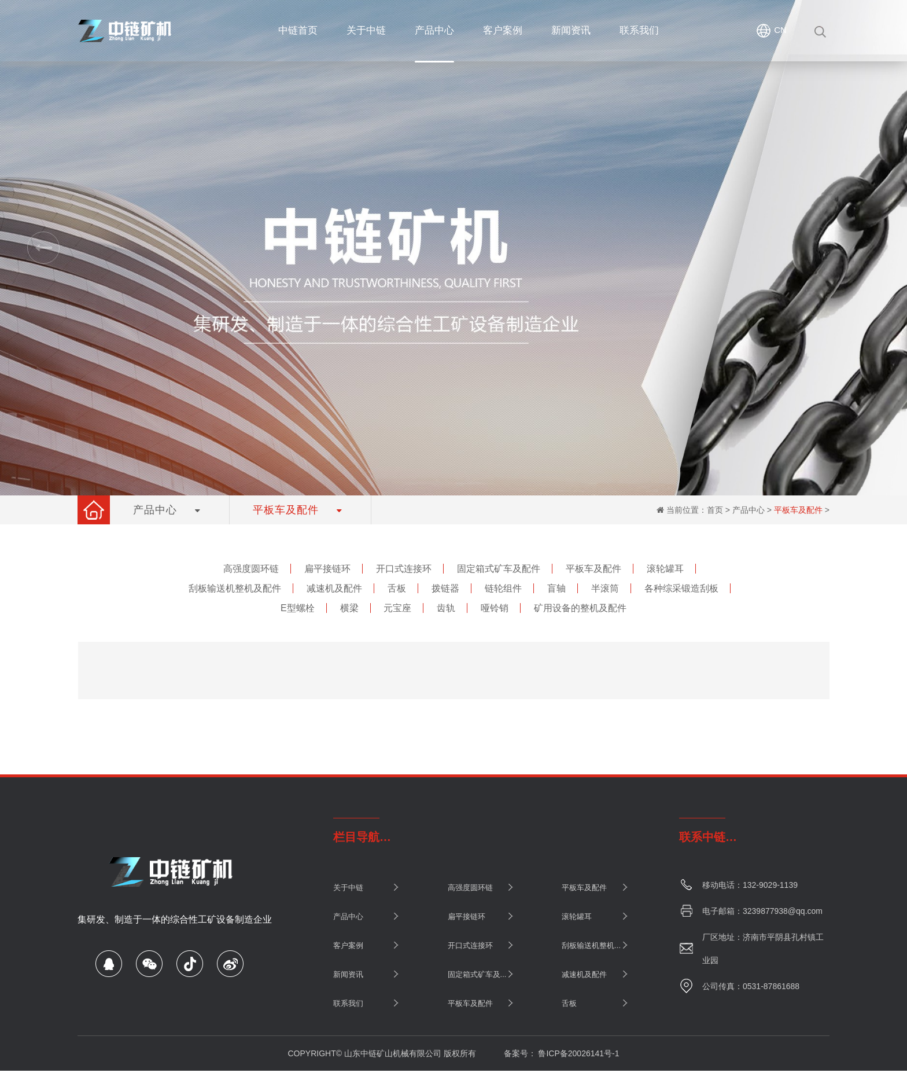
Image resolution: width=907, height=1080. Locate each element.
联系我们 (348, 1003)
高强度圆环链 (251, 569)
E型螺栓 (298, 608)
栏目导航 (356, 837)
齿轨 (446, 608)
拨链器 (445, 588)
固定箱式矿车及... (477, 974)
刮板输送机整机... (591, 945)
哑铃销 (494, 608)
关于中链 (348, 887)
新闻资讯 (348, 974)
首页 (715, 510)
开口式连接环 (404, 569)
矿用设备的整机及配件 (580, 608)
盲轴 (556, 588)
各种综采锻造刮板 (681, 588)
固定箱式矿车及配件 (498, 569)
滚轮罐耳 (665, 569)
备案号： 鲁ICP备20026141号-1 (562, 1053)
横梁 (349, 608)
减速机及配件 (334, 588)
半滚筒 (605, 588)
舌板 (397, 588)
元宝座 (397, 608)
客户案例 (348, 945)
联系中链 (702, 837)
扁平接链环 (327, 569)
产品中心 (748, 510)
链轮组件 (503, 588)
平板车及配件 (798, 510)
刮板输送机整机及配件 (235, 588)
